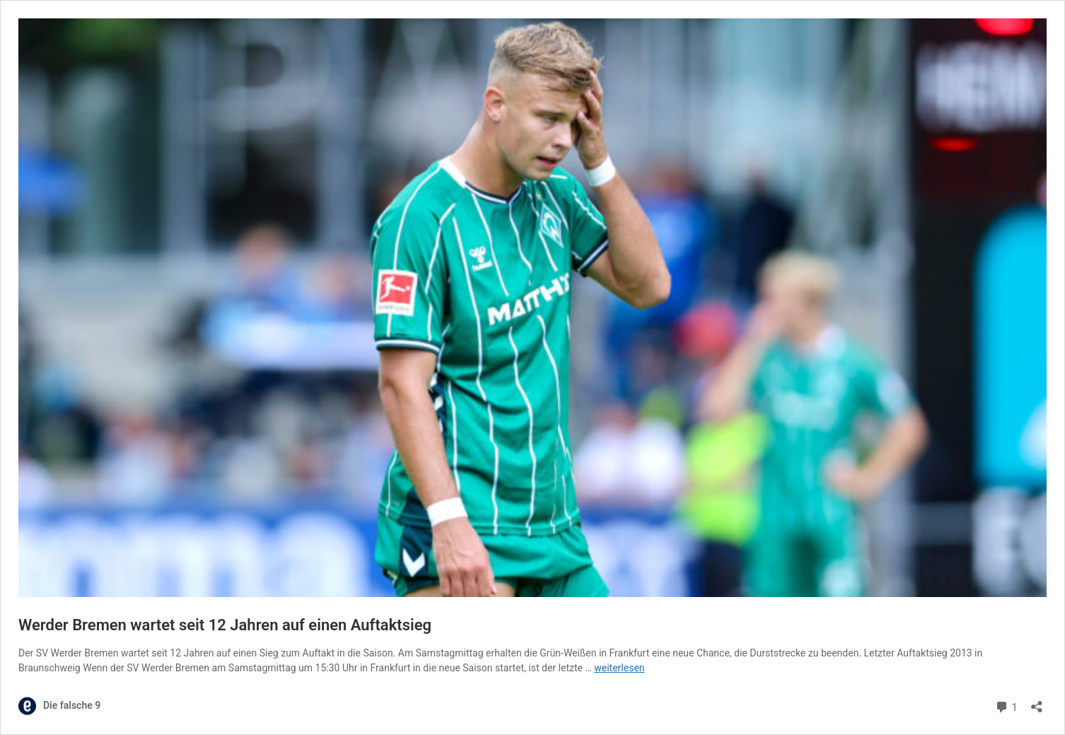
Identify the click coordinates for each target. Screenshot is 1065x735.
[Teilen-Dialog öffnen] (1037, 702)
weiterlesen (619, 667)
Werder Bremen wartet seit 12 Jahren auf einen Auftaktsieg (224, 625)
